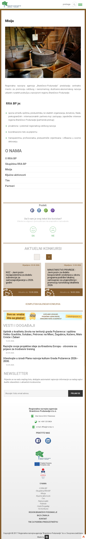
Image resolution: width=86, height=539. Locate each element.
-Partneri (43, 504)
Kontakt (43, 519)
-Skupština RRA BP (43, 491)
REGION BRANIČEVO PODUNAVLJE (43, 512)
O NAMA (43, 484)
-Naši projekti (43, 501)
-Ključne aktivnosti (43, 496)
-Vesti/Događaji (43, 506)
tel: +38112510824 (45, 421)
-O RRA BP (43, 488)
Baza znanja (43, 515)
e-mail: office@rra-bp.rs (45, 427)
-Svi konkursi (43, 509)
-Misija (43, 493)
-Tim (43, 499)
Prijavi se (75, 393)
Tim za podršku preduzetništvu (43, 522)
